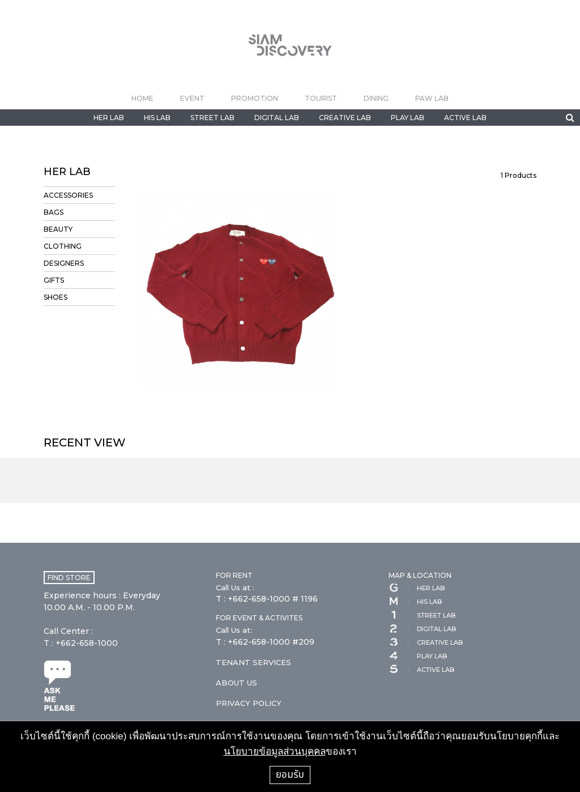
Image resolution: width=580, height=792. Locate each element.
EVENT (192, 98)
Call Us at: (234, 630)
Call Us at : (235, 587)
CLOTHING (63, 246)
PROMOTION (254, 98)
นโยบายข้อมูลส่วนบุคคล (275, 751)
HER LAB (108, 117)
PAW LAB (432, 98)
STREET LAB (212, 117)
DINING (376, 98)
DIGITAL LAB (276, 117)
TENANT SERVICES (253, 662)
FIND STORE (69, 577)
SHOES (55, 297)
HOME (142, 98)
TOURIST (321, 98)
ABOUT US (236, 682)
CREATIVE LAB (345, 117)
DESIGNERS (64, 263)
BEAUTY (58, 229)
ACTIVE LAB (465, 117)
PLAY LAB (407, 117)
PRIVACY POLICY (249, 703)
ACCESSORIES (68, 195)
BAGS (53, 212)
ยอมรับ (290, 774)
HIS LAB (157, 117)
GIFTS (54, 280)
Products (518, 175)
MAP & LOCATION (420, 575)
